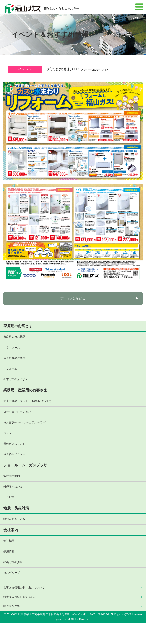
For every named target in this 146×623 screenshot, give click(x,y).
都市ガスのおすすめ (15, 379)
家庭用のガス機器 (14, 336)
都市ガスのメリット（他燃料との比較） (28, 401)
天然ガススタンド (14, 443)
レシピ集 (8, 497)
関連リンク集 (11, 606)
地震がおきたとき (14, 519)
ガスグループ (11, 572)
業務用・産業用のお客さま (25, 390)
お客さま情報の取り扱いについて (23, 587)
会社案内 (10, 530)
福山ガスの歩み (13, 562)
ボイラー (8, 433)
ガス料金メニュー (14, 454)
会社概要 (8, 540)
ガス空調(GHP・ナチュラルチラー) (24, 422)
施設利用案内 (11, 476)
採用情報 (8, 551)
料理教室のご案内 (14, 486)
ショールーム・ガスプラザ (25, 465)
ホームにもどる (73, 298)
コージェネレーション (17, 411)
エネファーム (11, 347)
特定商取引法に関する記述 (19, 597)
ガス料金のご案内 (14, 358)
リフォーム (10, 368)
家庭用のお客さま (18, 326)
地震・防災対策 (16, 508)
